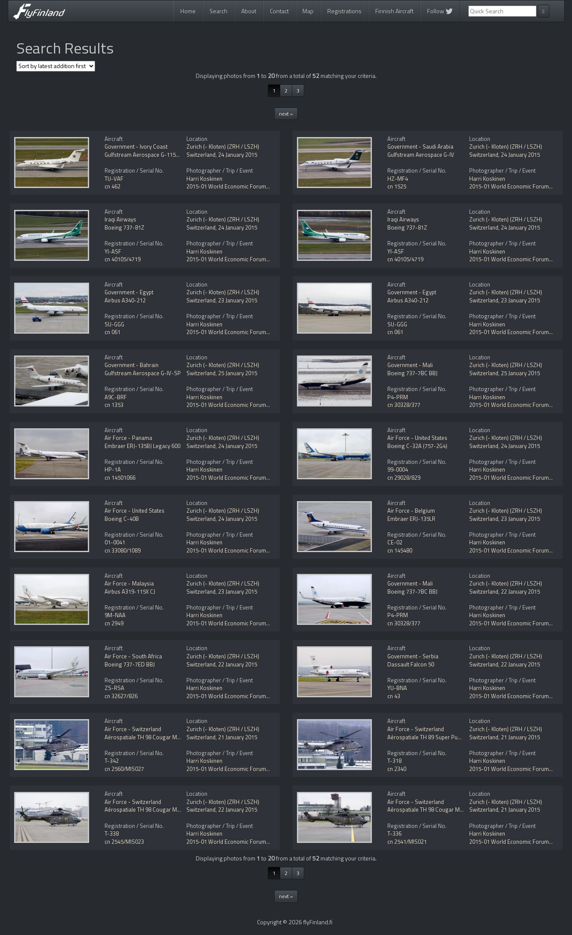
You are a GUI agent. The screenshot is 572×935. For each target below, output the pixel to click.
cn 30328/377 (403, 404)
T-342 (112, 760)
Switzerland (201, 154)
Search (219, 10)
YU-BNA (397, 688)
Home (188, 10)
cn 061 (112, 332)
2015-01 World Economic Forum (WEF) (234, 186)
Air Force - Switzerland (133, 729)
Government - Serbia (412, 656)
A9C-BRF (116, 397)
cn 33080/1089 (123, 550)
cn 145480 (399, 550)
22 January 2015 (520, 591)
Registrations (344, 10)
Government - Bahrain (132, 365)
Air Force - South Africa (133, 656)
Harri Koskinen (204, 178)
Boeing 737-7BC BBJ (412, 373)
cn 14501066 (120, 477)
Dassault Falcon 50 (410, 664)
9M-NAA (115, 615)
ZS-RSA (114, 688)
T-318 (394, 760)
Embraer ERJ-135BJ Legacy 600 (142, 446)
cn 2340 (396, 769)
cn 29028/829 (403, 477)
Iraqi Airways (120, 219)
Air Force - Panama (128, 437)
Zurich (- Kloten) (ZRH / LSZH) (222, 146)
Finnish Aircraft (394, 10)
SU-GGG (114, 324)
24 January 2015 (237, 154)
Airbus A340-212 (125, 300)
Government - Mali (410, 365)
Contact (279, 10)
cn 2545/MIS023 (124, 841)
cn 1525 (396, 186)
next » (286, 114)
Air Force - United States (417, 437)
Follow (440, 10)
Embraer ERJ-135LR (411, 518)
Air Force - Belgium (411, 510)
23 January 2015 (237, 300)
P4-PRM (397, 397)
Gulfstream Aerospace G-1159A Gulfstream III (160, 154)
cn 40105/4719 (123, 259)
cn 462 (112, 186)
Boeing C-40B (122, 518)
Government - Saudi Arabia (420, 146)
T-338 (112, 833)
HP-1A (113, 469)
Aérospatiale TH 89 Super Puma (426, 737)
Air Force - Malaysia (129, 583)
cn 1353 (114, 404)
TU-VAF (114, 178)
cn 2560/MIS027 (124, 769)
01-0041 (115, 542)
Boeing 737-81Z (124, 227)
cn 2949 (114, 623)
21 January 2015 (237, 737)
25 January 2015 (237, 373)
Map (308, 10)
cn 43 (393, 696)
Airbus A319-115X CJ (130, 591)
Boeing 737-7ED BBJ (130, 664)
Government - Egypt (129, 292)
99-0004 (397, 469)
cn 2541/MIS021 (407, 841)
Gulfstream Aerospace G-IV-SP (143, 373)
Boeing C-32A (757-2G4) (417, 446)
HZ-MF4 (397, 178)
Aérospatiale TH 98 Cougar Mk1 (144, 737)
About (248, 10)
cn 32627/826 (121, 696)
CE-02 (394, 542)
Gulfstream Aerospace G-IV (420, 154)
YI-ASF (113, 251)
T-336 (394, 833)
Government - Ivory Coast (136, 146)
